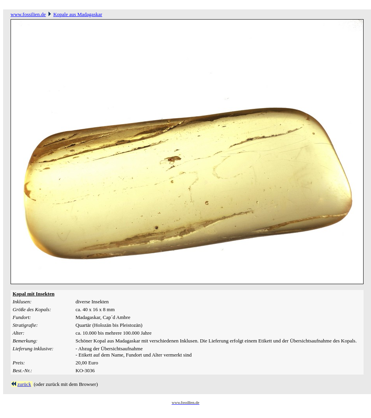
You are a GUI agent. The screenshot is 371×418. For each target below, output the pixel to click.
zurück (24, 384)
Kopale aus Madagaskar (77, 14)
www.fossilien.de (28, 14)
